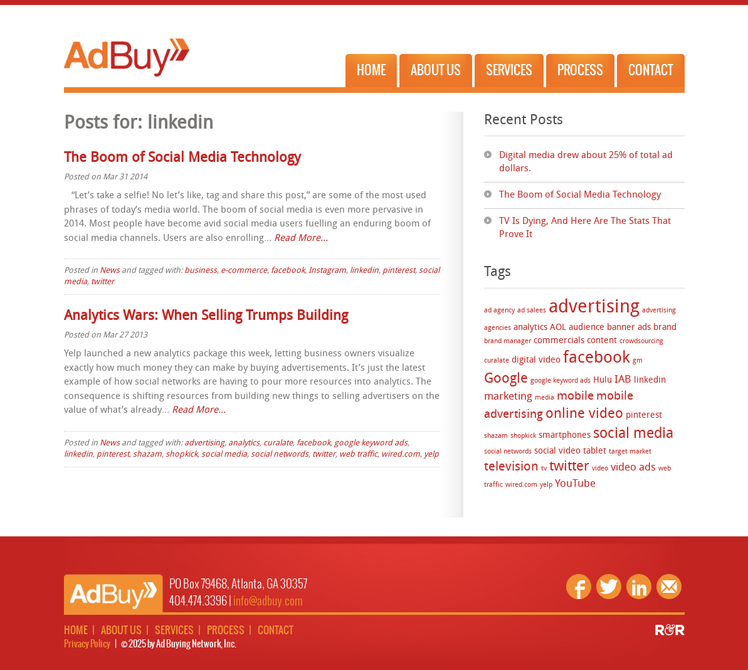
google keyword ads (560, 381)
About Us (436, 70)
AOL (558, 327)
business (200, 271)
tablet (594, 451)
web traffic (358, 454)
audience (586, 327)
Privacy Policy (87, 644)
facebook (596, 358)
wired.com (521, 485)
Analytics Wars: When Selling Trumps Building (206, 316)
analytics (530, 327)
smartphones (565, 435)
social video (557, 451)
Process (580, 70)
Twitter (608, 586)
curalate (496, 361)
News (110, 271)
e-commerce (244, 271)
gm (638, 361)
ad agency (499, 310)
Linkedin (638, 586)
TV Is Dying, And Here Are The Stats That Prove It (585, 228)
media (544, 398)
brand (665, 327)
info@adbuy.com (268, 601)
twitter (569, 467)
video (600, 468)
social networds (508, 452)
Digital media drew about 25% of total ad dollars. (586, 162)
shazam (496, 436)
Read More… (301, 238)
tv (544, 468)
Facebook (578, 586)
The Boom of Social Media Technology (580, 195)
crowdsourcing (641, 341)
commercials (559, 341)
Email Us (669, 586)
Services (509, 70)
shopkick (523, 436)
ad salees (531, 310)
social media (633, 434)
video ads (633, 467)
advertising (594, 308)
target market (630, 452)
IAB (622, 380)
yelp (546, 485)
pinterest (644, 415)
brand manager (507, 341)
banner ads (629, 327)
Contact (650, 70)
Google (506, 379)
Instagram (327, 271)
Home (371, 70)
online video (584, 414)
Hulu (602, 380)
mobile (575, 397)
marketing (508, 396)
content (602, 341)
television (511, 467)
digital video (536, 360)
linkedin (650, 380)
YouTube (575, 484)
